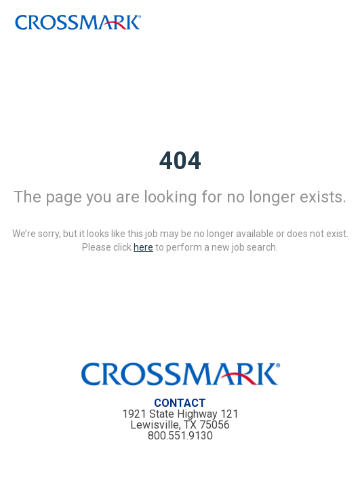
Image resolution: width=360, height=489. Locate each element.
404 (180, 161)
